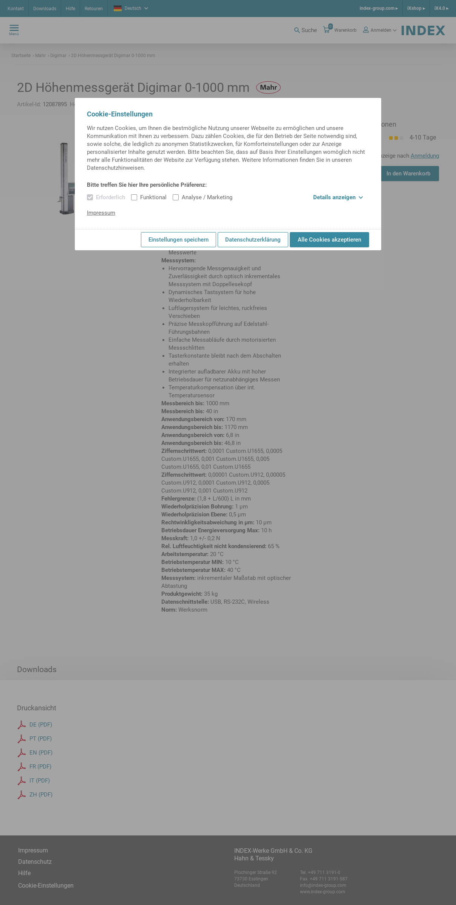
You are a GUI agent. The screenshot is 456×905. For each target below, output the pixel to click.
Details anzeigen (338, 197)
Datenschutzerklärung (253, 239)
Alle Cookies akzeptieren (329, 239)
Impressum (101, 212)
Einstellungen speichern (178, 239)
